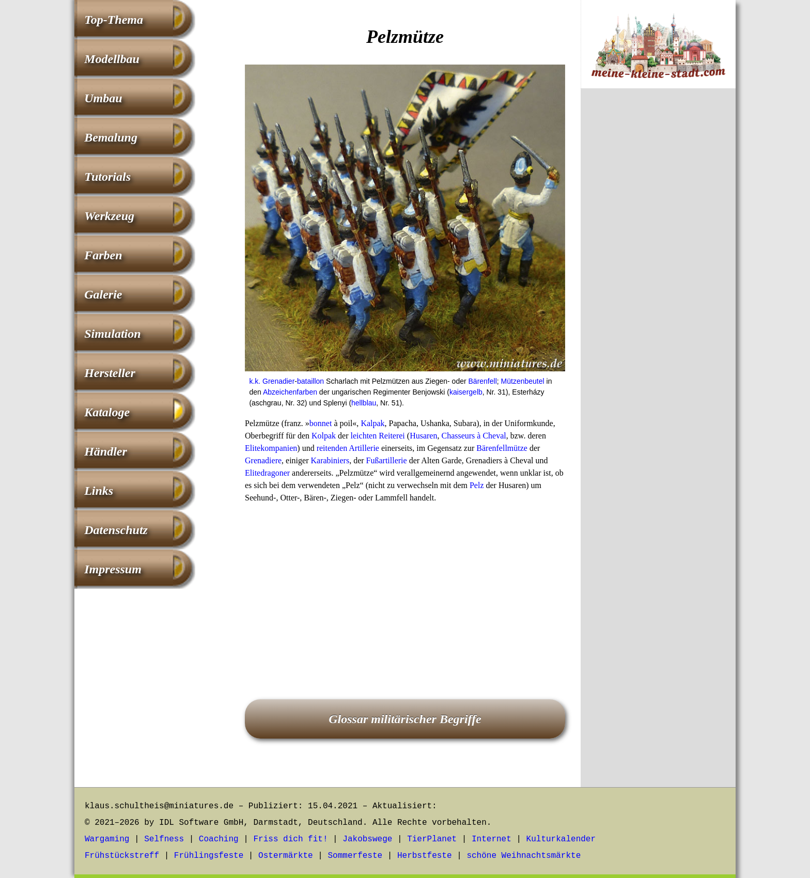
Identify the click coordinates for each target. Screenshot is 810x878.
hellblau (363, 403)
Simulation (112, 333)
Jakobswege (367, 839)
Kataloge (107, 412)
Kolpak (323, 435)
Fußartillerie (386, 460)
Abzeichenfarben (290, 392)
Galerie (103, 294)
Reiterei (392, 435)
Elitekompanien (271, 448)
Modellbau (111, 59)
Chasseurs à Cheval (473, 435)
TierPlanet (432, 839)
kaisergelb (465, 392)
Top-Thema (113, 19)
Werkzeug (109, 216)
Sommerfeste (355, 855)
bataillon (310, 381)
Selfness (164, 839)
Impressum (113, 569)
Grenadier (278, 381)
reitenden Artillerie (348, 448)
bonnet (320, 423)
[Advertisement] (405, 586)
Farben (103, 255)
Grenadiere (263, 460)
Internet (491, 839)
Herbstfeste (424, 855)
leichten (364, 435)
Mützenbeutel (522, 381)
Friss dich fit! (290, 839)
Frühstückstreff (122, 855)
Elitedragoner (267, 472)
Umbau (103, 98)
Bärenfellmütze (501, 448)
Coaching (219, 839)
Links (98, 490)
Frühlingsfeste (208, 855)
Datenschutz (116, 530)
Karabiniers (329, 460)
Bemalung (110, 137)
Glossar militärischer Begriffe (405, 719)
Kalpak (372, 423)
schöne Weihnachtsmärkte (523, 855)
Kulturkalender (561, 839)
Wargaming (107, 839)
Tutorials (107, 176)
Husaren (423, 435)
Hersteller (109, 373)
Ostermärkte (285, 855)
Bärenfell (483, 381)
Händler (105, 451)
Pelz (477, 485)
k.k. (254, 381)
